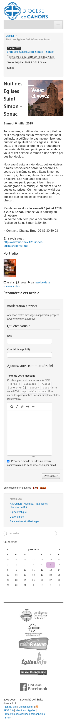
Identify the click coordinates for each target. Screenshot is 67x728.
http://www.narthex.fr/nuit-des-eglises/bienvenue (23, 243)
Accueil (10, 35)
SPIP (8, 717)
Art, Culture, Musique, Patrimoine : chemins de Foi (29, 505)
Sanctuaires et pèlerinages (24, 521)
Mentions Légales (25, 710)
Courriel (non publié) (18, 349)
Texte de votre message (21, 375)
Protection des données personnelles (24, 714)
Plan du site (10, 706)
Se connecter (26, 706)
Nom (10, 336)
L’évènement (17, 516)
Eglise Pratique (18, 512)
